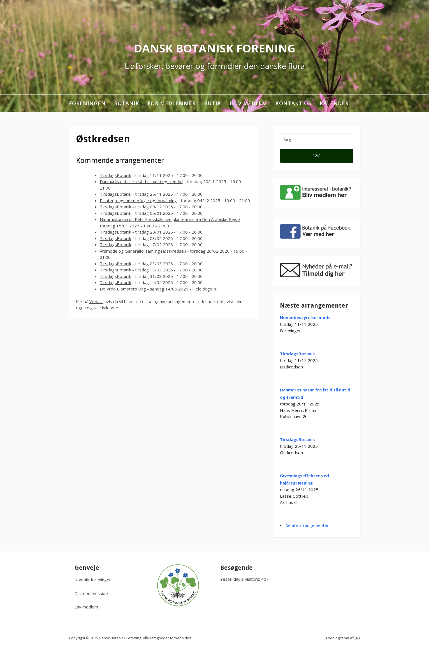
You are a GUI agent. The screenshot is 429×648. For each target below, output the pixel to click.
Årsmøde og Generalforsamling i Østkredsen (143, 251)
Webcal (96, 301)
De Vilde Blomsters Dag (123, 289)
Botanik (126, 103)
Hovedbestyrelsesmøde (305, 317)
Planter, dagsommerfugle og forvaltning (138, 200)
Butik (212, 103)
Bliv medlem (248, 103)
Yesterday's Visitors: (240, 579)
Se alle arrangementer (307, 525)
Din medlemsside (91, 593)
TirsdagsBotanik (115, 175)
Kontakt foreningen (93, 579)
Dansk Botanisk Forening (214, 48)
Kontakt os (293, 103)
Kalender (334, 103)
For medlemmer (172, 103)
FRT (357, 637)
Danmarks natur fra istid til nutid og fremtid (141, 181)
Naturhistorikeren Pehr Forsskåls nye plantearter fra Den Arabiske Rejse (170, 219)
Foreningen (87, 103)
